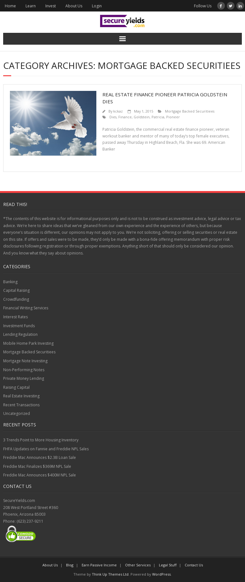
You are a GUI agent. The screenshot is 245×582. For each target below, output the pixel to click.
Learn (31, 6)
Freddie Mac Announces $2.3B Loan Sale (39, 457)
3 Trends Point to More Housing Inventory (40, 440)
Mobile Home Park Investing (28, 343)
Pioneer (173, 116)
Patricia (158, 116)
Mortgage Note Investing (25, 361)
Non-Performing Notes (23, 369)
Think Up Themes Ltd (110, 574)
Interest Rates (15, 317)
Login (97, 6)
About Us (73, 6)
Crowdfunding (16, 299)
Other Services (138, 565)
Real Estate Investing (21, 396)
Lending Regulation (20, 334)
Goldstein (142, 116)
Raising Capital (16, 387)
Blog (69, 565)
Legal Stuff (167, 565)
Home (10, 6)
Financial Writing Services (25, 308)
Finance (125, 116)
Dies (112, 116)
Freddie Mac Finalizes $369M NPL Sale (37, 466)
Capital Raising (16, 290)
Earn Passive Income (99, 565)
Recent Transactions (21, 405)
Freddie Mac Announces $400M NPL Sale (39, 475)
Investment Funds (19, 325)
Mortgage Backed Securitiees (189, 111)
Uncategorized (16, 413)
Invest (50, 6)
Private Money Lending (23, 378)
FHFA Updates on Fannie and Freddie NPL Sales (46, 449)
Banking (10, 281)
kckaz (118, 111)
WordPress (161, 574)
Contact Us (194, 565)
